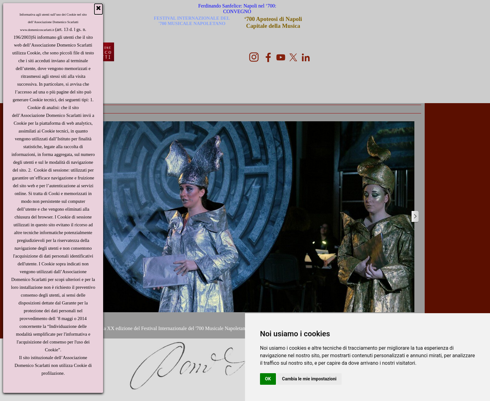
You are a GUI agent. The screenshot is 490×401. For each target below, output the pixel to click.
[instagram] (253, 57)
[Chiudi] (98, 9)
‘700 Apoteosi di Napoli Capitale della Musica (273, 22)
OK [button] (268, 378)
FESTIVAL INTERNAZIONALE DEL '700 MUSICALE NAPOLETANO (192, 21)
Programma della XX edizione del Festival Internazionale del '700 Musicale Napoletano (160, 328)
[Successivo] (414, 217)
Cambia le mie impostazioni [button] (309, 378)
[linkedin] (305, 57)
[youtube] (280, 57)
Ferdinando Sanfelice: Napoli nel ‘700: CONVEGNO (238, 8)
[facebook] (268, 57)
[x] (293, 57)
